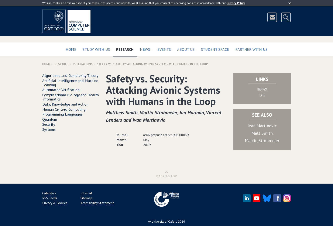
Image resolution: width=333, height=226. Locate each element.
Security (48, 124)
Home (71, 49)
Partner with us (251, 49)
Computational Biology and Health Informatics (70, 97)
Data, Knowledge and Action (65, 104)
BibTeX (262, 89)
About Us (186, 49)
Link (262, 95)
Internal (86, 193)
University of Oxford (164, 221)
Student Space (215, 49)
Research (126, 48)
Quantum (49, 119)
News (145, 49)
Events (164, 49)
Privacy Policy (236, 3)
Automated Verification (60, 89)
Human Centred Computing (64, 109)
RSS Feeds (49, 198)
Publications (83, 64)
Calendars (49, 193)
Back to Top (166, 174)
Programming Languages (62, 114)
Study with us (96, 49)
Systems (49, 129)
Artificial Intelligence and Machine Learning (70, 82)
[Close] (289, 3)
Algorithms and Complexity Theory (70, 75)
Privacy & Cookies (54, 203)
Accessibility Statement (97, 203)
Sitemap (86, 198)
